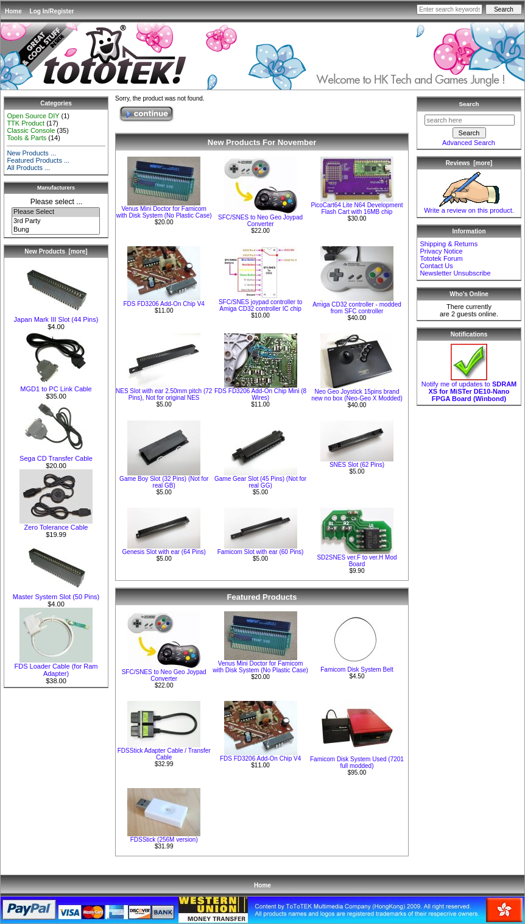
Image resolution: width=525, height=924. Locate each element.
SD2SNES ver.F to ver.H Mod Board (356, 560)
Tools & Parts (26, 137)
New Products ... (31, 153)
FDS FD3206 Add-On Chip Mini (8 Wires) (260, 394)
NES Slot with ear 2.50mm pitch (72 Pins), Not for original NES (164, 394)
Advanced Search (468, 142)
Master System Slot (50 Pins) (56, 593)
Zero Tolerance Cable (56, 524)
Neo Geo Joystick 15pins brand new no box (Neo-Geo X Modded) (357, 395)
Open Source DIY (33, 115)
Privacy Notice (441, 251)
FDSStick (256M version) (164, 839)
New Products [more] (55, 251)
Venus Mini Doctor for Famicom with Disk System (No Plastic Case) (164, 212)
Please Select (55, 212)
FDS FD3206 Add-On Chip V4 (163, 303)
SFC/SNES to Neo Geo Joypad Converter (260, 220)
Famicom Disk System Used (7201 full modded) (357, 762)
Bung (55, 230)
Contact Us (436, 265)
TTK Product (25, 123)
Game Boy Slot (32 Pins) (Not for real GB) (163, 482)
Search (469, 104)
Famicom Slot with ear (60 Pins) (260, 552)
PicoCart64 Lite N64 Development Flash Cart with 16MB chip (357, 208)
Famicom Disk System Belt (356, 669)
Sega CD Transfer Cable (56, 455)
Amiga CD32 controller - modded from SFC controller (356, 308)
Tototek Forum (441, 258)
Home (13, 11)
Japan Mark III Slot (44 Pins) (56, 316)
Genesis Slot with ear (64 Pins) (164, 552)
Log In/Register (52, 11)
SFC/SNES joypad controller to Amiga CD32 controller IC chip (260, 305)
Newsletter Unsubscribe (455, 273)
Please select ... (56, 201)
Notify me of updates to (469, 388)
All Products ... (28, 167)
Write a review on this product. (469, 207)
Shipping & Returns (448, 243)
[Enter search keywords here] (449, 9)
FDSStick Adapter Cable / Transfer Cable (164, 754)
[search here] (470, 120)
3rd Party (55, 221)
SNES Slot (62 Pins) (356, 464)
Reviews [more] (469, 163)
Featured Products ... (38, 160)
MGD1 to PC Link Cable (56, 386)
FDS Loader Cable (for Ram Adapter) (56, 666)
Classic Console (31, 130)
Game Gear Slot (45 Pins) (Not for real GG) (260, 482)
